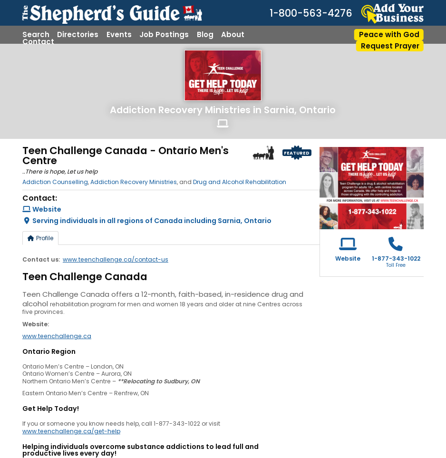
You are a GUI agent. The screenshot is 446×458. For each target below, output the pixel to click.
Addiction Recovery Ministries (180, 110)
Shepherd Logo (263, 153)
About (232, 34)
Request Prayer (390, 46)
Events (119, 34)
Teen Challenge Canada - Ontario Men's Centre (125, 155)
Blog (205, 34)
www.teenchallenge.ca (56, 336)
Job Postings (164, 34)
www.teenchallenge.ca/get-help (71, 431)
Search (35, 34)
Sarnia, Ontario (300, 110)
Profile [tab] (40, 238)
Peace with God (389, 34)
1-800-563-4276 (311, 14)
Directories (77, 34)
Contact (38, 41)
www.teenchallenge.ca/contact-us (115, 259)
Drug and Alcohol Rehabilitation (239, 182)
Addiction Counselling (55, 182)
